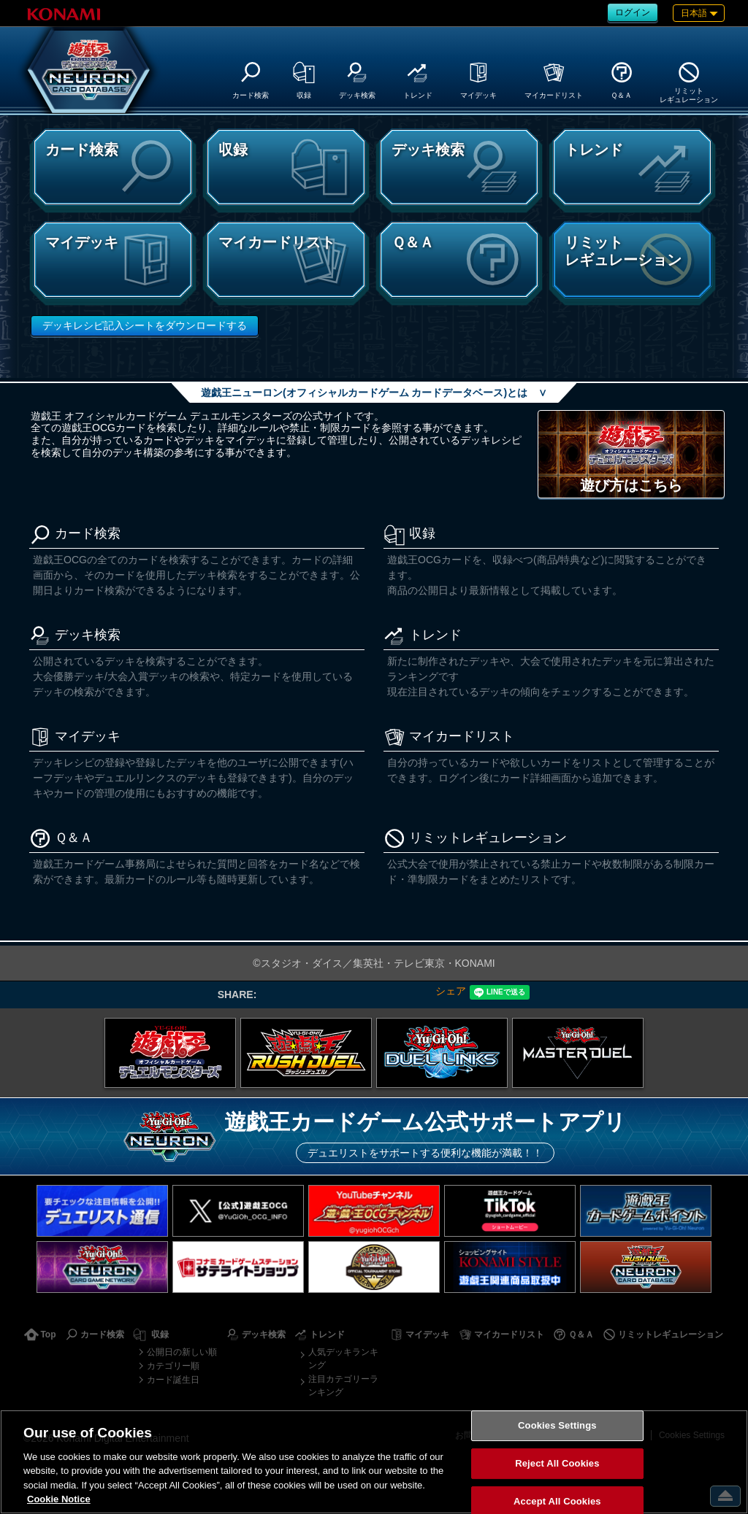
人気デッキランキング (343, 1358)
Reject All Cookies (557, 1463)
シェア (450, 991)
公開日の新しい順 (182, 1352)
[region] (374, 1462)
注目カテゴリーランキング (343, 1385)
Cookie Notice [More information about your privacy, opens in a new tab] (59, 1499)
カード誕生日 (173, 1380)
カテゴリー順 (173, 1366)
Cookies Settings (557, 1426)
